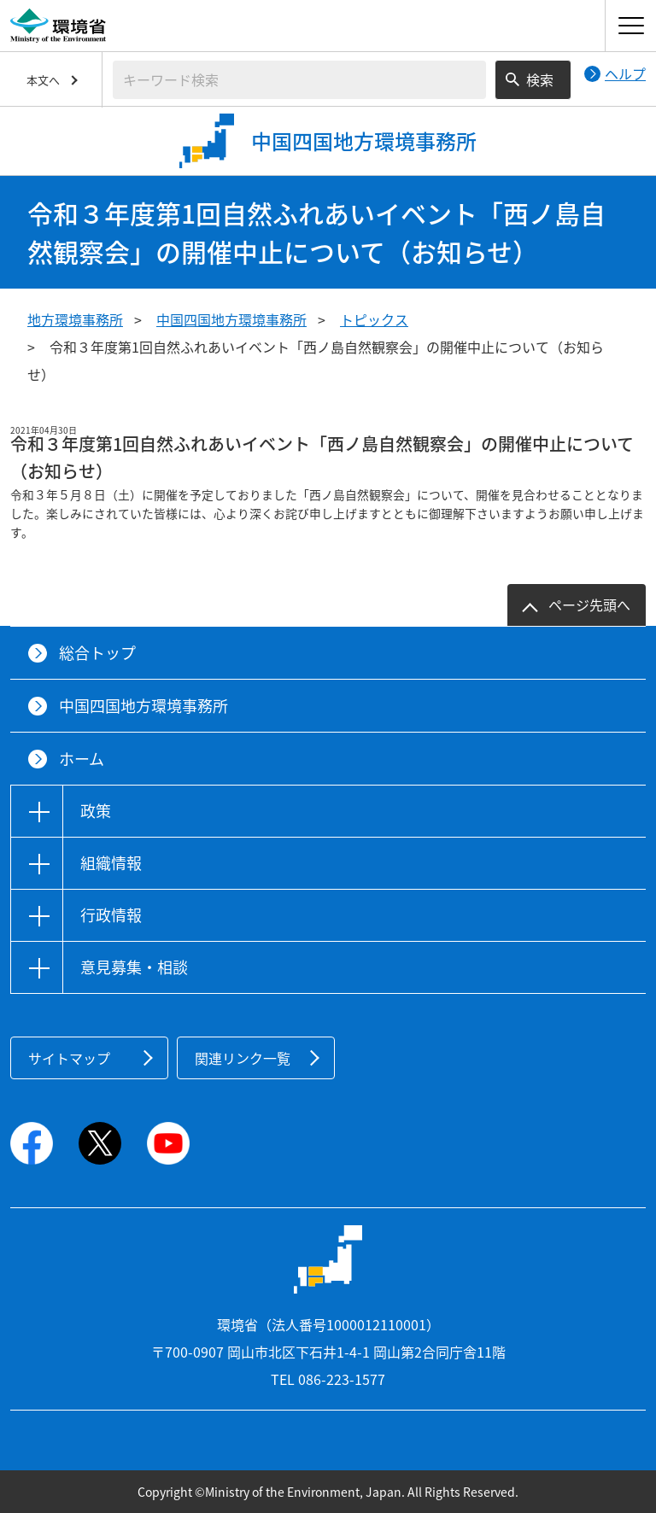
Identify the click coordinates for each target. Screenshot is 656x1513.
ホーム (81, 758)
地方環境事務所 (75, 319)
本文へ (43, 80)
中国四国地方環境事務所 (231, 319)
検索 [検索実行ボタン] (540, 79)
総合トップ (97, 652)
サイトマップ (69, 1058)
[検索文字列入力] (299, 80)
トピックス (374, 319)
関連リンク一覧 (242, 1058)
